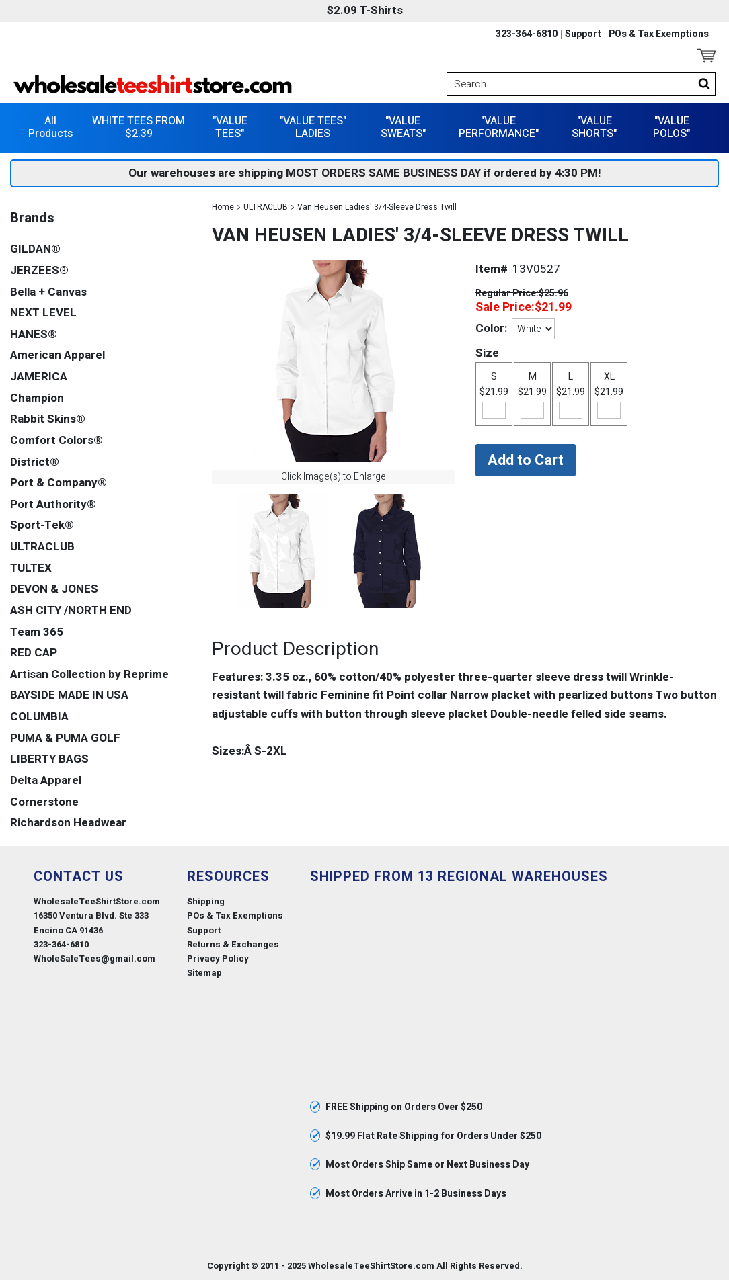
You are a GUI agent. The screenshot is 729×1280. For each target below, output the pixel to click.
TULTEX (31, 568)
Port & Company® (58, 482)
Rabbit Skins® (47, 419)
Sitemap (204, 972)
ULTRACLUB (265, 207)
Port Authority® (53, 504)
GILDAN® (35, 249)
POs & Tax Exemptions (659, 34)
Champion (37, 398)
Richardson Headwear (68, 822)
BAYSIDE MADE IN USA (69, 695)
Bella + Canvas (48, 292)
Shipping (206, 901)
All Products (50, 127)
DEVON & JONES (54, 589)
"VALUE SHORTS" (594, 127)
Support (583, 34)
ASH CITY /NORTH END (71, 610)
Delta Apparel (45, 780)
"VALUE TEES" (230, 127)
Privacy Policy (218, 958)
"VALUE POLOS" (671, 127)
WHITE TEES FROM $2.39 (138, 127)
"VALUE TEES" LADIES (313, 127)
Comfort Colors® (56, 440)
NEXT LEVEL (43, 312)
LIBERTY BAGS (49, 759)
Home (223, 207)
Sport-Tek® (42, 525)
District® (34, 462)
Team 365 (36, 632)
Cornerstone (44, 802)
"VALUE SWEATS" (403, 127)
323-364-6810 (527, 34)
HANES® (33, 334)
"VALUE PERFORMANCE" (499, 127)
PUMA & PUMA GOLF (65, 738)
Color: (491, 328)
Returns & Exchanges (233, 944)
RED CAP (33, 652)
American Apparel (57, 355)
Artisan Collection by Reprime (89, 674)
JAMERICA (38, 376)
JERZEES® (39, 270)
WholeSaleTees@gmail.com (94, 958)
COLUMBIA (39, 716)
